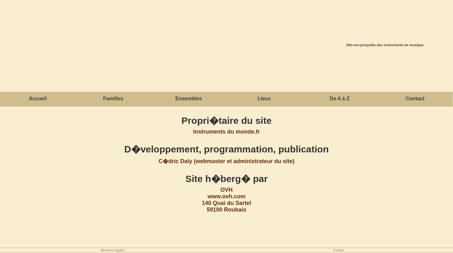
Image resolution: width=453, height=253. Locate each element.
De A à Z (340, 98)
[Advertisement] (226, 70)
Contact (415, 98)
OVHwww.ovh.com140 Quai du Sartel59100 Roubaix (226, 200)
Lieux (264, 98)
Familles (113, 98)
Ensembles (188, 98)
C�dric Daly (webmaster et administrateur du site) (226, 161)
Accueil (38, 98)
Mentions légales (113, 250)
